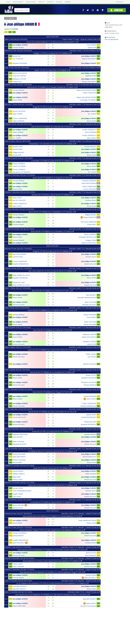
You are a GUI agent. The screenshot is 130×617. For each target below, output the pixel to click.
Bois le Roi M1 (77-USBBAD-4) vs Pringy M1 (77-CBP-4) (52, 392)
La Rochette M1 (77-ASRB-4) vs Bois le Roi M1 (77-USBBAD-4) (52, 502)
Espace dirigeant (18, 2)
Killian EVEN (17, 477)
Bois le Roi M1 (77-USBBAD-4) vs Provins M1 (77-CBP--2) (52, 291)
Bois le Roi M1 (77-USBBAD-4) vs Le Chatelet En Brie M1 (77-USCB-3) (52, 310)
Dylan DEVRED (18, 114)
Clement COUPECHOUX (88, 606)
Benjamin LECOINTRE (88, 378)
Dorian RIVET (17, 155)
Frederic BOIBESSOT (89, 130)
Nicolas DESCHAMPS (89, 59)
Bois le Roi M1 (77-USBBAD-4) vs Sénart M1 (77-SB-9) (52, 330)
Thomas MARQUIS (90, 385)
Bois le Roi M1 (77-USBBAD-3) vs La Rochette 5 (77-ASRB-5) (52, 232)
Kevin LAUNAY (91, 399)
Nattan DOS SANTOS (20, 73)
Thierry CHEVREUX (19, 164)
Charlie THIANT (91, 354)
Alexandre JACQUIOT (89, 305)
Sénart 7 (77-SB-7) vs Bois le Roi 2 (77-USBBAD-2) (52, 70)
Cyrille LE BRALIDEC (89, 93)
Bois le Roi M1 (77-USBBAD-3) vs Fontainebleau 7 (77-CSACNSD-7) (52, 212)
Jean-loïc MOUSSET (19, 200)
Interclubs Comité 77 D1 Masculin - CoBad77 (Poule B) (80, 513)
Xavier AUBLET (91, 603)
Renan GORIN (17, 100)
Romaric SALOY (91, 257)
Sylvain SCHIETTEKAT (89, 243)
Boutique (59, 2)
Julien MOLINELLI (18, 543)
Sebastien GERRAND (89, 181)
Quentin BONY (91, 415)
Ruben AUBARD (18, 132)
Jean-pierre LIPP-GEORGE (21, 172)
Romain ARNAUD (18, 90)
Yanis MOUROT (91, 295)
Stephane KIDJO (90, 76)
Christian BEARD (18, 47)
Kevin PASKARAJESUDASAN (22, 491)
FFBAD (8, 2)
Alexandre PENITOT (19, 589)
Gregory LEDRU (91, 240)
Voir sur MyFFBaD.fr (111, 39)
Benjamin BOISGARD (20, 63)
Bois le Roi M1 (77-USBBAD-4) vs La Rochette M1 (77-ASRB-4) (52, 372)
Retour (11, 18)
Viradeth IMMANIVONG (20, 264)
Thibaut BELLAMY (19, 282)
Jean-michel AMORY (19, 254)
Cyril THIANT (92, 357)
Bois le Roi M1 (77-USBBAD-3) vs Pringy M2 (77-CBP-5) (52, 178)
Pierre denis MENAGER (88, 222)
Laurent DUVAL (18, 257)
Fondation (50, 2)
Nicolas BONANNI (90, 396)
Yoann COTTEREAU (19, 166)
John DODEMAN (90, 132)
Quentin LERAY (18, 147)
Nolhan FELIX (17, 82)
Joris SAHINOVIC (90, 555)
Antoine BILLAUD (90, 264)
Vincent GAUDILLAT (19, 417)
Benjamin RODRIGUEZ (20, 278)
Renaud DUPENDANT (88, 417)
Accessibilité (119, 2)
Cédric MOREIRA (18, 566)
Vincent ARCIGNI (18, 505)
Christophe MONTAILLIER (87, 237)
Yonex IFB (41, 2)
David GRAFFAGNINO (89, 183)
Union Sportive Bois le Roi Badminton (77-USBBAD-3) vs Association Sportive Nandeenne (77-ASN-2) (52, 550)
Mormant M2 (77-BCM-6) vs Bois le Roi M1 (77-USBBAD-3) (52, 195)
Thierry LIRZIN (17, 480)
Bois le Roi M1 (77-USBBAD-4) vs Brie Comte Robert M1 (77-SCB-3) (52, 412)
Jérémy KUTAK (18, 508)
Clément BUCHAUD (89, 364)
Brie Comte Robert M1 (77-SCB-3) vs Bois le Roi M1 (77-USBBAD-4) (52, 271)
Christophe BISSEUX (19, 586)
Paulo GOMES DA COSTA (21, 275)
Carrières (68, 2)
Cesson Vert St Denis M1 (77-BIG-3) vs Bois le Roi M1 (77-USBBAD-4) (52, 485)
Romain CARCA (18, 488)
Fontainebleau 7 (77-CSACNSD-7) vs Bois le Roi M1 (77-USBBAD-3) (52, 144)
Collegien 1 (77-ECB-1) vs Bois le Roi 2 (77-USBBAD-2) (52, 53)
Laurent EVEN (91, 344)
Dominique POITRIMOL (88, 100)
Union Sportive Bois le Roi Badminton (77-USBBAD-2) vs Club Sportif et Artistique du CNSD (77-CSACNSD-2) (52, 595)
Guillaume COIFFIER (19, 79)
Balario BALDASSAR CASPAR (86, 90)
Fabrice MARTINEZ (19, 606)
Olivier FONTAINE (90, 322)
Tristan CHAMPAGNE (20, 118)
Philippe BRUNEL (18, 152)
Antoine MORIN (18, 471)
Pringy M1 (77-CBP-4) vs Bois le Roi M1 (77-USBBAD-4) (52, 251)
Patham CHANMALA (19, 533)
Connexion (116, 10)
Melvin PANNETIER (89, 217)
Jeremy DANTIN (18, 536)
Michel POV (16, 56)
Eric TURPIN (92, 114)
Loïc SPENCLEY (18, 59)
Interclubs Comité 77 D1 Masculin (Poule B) (84, 249)
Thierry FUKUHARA (89, 315)
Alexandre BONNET (89, 599)
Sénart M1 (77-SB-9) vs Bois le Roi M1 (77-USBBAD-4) (52, 468)
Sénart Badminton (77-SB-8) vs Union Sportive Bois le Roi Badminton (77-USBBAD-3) (52, 561)
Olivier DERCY (91, 138)
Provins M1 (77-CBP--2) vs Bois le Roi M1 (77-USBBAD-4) (52, 431)
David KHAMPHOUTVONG (87, 520)
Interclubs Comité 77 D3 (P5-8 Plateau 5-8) (84, 50)
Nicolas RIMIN (17, 149)
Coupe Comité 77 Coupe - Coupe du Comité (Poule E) (81, 39)
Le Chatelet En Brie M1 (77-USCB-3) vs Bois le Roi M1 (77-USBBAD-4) (52, 451)
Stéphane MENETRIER (20, 434)
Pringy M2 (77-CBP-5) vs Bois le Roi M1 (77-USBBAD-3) (52, 107)
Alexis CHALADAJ (90, 302)
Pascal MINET (91, 317)
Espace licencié (30, 2)
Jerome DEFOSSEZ (19, 111)
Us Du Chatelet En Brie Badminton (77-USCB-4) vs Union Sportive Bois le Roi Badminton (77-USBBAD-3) (52, 583)
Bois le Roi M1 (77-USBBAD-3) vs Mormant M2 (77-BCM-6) (52, 127)
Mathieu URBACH (19, 474)
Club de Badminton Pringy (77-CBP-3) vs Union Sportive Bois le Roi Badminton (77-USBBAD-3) (52, 530)
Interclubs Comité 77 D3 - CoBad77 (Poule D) (84, 592)
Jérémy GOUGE (91, 553)
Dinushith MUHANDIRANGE (87, 298)
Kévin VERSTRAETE (19, 457)
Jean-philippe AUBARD (20, 45)
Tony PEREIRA (91, 45)
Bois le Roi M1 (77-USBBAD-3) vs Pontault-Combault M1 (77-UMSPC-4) (52, 87)
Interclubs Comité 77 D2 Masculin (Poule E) (84, 104)
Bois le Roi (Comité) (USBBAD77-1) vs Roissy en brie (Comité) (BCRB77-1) (52, 42)
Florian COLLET (91, 375)
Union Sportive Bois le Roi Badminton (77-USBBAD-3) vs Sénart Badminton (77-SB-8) (52, 516)
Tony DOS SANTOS (19, 76)
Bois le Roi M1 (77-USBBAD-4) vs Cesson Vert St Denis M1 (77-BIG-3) (52, 350)
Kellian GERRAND (18, 121)
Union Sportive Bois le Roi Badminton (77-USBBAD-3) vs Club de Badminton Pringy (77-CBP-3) (52, 572)
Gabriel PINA (92, 47)
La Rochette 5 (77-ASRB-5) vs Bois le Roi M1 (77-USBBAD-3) (52, 161)
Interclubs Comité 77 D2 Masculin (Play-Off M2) (83, 85)
